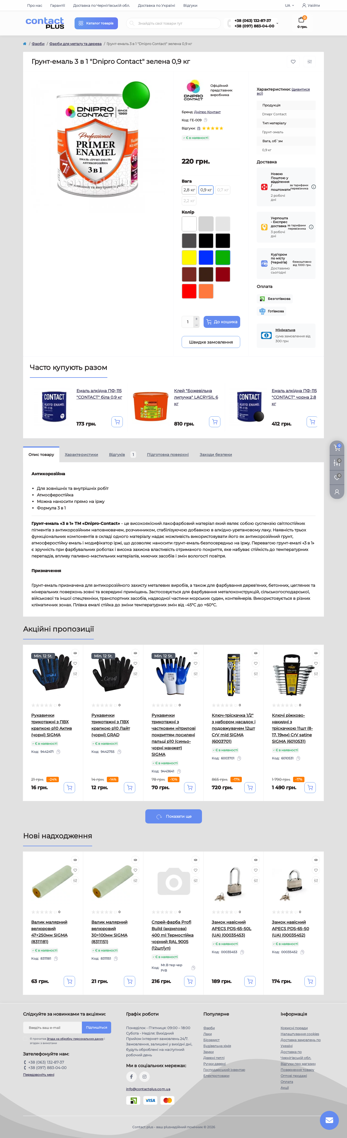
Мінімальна (285, 330)
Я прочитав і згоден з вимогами (67, 1041)
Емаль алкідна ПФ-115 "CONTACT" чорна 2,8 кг (294, 397)
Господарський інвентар (224, 1070)
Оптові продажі (294, 1076)
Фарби (38, 44)
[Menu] (96, 23)
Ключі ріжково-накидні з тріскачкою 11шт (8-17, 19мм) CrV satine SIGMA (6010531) (292, 728)
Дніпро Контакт (207, 112)
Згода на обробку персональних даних (75, 1039)
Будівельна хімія (217, 1046)
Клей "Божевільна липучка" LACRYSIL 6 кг (196, 397)
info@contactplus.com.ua (148, 1089)
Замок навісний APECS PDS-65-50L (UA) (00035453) (231, 929)
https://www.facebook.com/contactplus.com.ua (131, 1076)
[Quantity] (188, 322)
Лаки (207, 1034)
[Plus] (197, 319)
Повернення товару (297, 1070)
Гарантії (57, 5)
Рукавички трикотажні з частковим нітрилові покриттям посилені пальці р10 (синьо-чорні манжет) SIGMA (173, 735)
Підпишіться (96, 1027)
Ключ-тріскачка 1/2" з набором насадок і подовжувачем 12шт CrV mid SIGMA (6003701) (233, 728)
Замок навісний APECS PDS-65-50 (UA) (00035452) (290, 929)
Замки (208, 1052)
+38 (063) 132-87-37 (252, 20)
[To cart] (117, 421)
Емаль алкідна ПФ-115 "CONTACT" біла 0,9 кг (99, 394)
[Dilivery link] (313, 187)
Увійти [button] (311, 5)
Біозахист (211, 1040)
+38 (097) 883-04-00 (254, 26)
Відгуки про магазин (298, 1064)
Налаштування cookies (300, 1034)
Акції (285, 1088)
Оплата (287, 1082)
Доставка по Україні (156, 5)
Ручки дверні (214, 1064)
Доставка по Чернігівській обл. (101, 5)
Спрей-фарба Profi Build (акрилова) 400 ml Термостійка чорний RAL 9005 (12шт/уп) (173, 935)
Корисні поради (294, 1028)
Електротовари (216, 1076)
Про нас (34, 5)
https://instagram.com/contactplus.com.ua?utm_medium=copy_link (144, 1076)
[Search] (132, 23)
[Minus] (197, 325)
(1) (198, 128)
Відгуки (190, 5)
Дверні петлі (213, 1058)
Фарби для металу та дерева (75, 44)
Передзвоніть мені (38, 1075)
